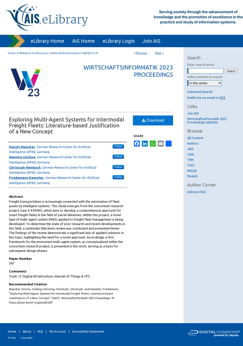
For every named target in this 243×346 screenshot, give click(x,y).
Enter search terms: (201, 64)
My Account (57, 331)
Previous (141, 52)
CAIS (190, 154)
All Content (195, 138)
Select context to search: (205, 76)
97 (96, 53)
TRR (190, 159)
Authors (193, 143)
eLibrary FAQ (196, 191)
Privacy (12, 337)
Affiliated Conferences (33, 53)
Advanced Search (200, 91)
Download (153, 120)
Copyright (26, 337)
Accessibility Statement (88, 331)
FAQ (40, 331)
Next (158, 52)
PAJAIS (192, 176)
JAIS (190, 149)
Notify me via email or (206, 97)
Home (12, 53)
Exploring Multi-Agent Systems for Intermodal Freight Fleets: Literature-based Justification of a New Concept (66, 125)
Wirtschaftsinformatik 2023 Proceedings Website (207, 120)
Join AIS (193, 113)
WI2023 (87, 53)
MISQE (192, 170)
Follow (118, 146)
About (27, 331)
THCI (190, 165)
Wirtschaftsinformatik (66, 53)
